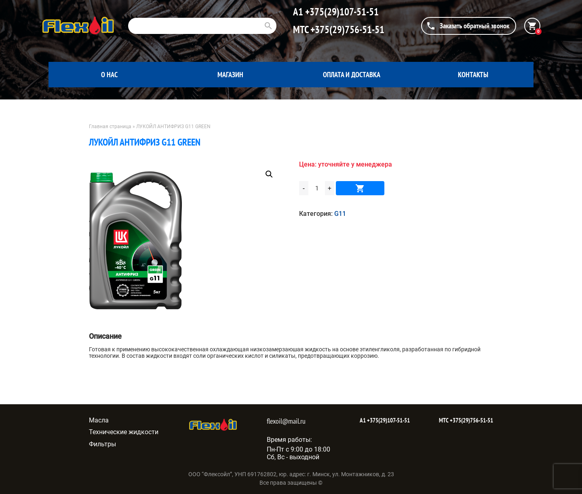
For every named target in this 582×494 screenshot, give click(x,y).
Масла (99, 420)
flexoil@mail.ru (286, 421)
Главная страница (110, 126)
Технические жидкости (123, 432)
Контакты (473, 74)
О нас (109, 74)
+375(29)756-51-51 (346, 29)
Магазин (230, 74)
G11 (340, 213)
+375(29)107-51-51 (341, 11)
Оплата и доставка (351, 74)
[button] (269, 174)
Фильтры (102, 444)
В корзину (360, 188)
